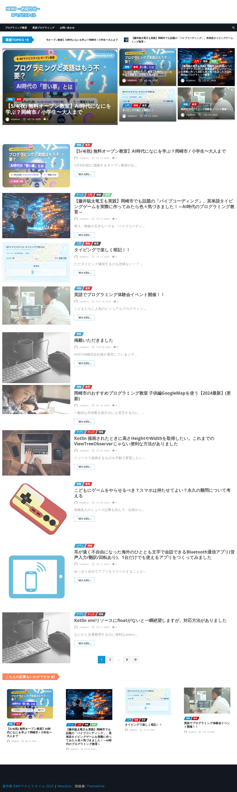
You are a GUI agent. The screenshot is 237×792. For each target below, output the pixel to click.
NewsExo (64, 786)
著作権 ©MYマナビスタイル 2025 (28, 786)
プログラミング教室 (16, 27)
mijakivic (31, 108)
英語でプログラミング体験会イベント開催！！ (206, 107)
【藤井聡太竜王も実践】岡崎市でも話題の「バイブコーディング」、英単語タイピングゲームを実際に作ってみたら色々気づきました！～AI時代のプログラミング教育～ (206, 69)
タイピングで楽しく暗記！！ (141, 108)
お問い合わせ (67, 27)
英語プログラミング (43, 27)
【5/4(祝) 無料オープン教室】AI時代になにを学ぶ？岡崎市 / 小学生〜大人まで (59, 101)
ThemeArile (96, 786)
